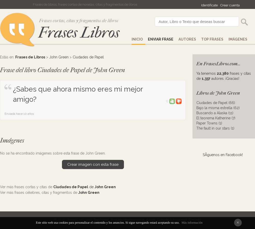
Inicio (137, 39)
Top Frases (212, 39)
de (84, 187)
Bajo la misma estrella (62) (218, 108)
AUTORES (187, 39)
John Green (59, 57)
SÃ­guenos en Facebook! (223, 155)
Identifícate (209, 5)
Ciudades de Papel (88, 57)
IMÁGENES (237, 39)
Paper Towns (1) (209, 123)
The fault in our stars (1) (215, 128)
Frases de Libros (30, 57)
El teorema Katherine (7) (215, 118)
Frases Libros (78, 32)
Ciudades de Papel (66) (215, 103)
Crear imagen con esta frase (93, 164)
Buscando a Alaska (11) (214, 113)
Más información (192, 222)
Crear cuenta (230, 5)
